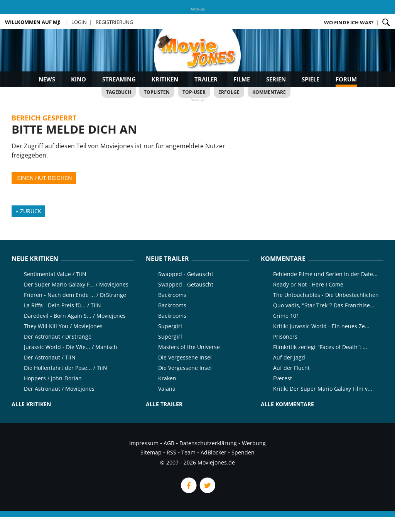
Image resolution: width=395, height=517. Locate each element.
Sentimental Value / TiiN (55, 274)
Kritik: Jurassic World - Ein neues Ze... (321, 326)
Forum (346, 79)
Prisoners (285, 336)
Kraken (167, 378)
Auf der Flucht (291, 367)
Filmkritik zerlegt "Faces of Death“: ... (320, 347)
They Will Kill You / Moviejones (63, 326)
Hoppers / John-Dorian (53, 378)
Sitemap (151, 452)
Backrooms (172, 294)
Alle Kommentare (287, 404)
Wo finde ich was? (348, 22)
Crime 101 (286, 315)
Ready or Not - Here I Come (308, 284)
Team (188, 452)
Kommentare (269, 92)
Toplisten (157, 92)
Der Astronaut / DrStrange (57, 336)
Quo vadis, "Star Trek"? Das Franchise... (324, 305)
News (47, 79)
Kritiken (165, 79)
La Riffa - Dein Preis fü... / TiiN (62, 305)
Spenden (243, 452)
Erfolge (229, 92)
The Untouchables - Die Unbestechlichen (326, 294)
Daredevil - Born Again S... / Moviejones (75, 315)
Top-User (194, 92)
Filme (241, 79)
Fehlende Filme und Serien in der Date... (325, 274)
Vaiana (167, 388)
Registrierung (114, 22)
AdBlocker (213, 452)
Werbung (254, 443)
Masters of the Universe (189, 347)
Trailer (206, 79)
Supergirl (170, 326)
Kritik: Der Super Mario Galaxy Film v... (322, 388)
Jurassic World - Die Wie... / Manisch (70, 347)
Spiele (310, 79)
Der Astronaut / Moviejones (59, 388)
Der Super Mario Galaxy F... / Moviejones (76, 284)
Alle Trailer (164, 404)
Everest (282, 378)
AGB (169, 443)
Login (79, 22)
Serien (276, 79)
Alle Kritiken (31, 404)
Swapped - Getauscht (185, 274)
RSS (171, 452)
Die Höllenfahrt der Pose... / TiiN (65, 367)
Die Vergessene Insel (185, 357)
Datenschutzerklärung (208, 443)
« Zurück (28, 211)
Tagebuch (118, 92)
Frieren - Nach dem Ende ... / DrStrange (75, 294)
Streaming (119, 79)
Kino (78, 79)
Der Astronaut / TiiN (50, 357)
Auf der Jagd (289, 357)
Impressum (144, 443)
